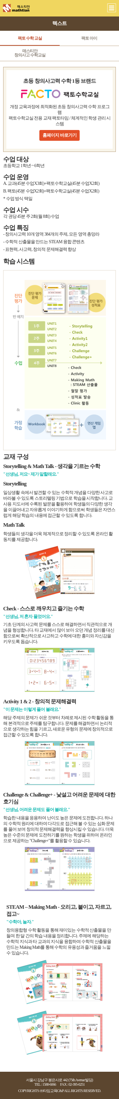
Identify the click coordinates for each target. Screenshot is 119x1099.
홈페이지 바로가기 (59, 135)
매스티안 (30, 53)
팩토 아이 (89, 38)
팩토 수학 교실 (30, 38)
